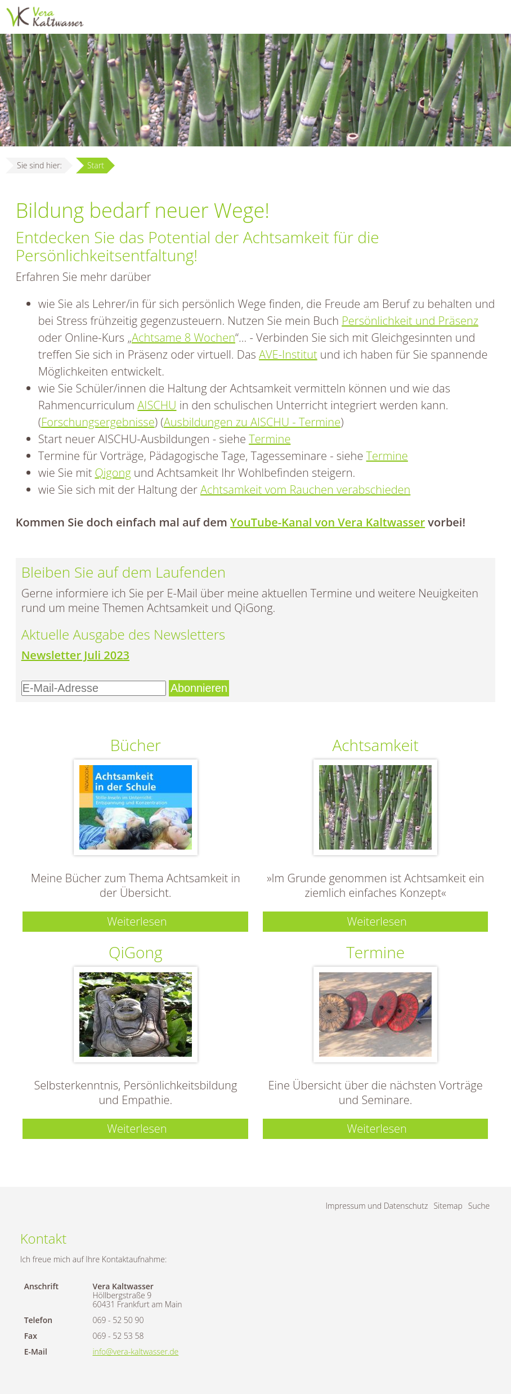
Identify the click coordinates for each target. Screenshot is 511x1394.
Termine (269, 438)
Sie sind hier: (39, 165)
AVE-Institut (288, 354)
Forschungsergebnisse (98, 422)
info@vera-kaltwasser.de (135, 1351)
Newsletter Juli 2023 (75, 655)
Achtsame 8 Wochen (183, 337)
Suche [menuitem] (479, 1205)
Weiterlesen (137, 921)
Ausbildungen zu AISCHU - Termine (252, 422)
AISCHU (156, 405)
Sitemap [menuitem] (447, 1205)
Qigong (113, 472)
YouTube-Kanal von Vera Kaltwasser (327, 522)
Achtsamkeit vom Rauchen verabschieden (305, 489)
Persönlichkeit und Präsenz (410, 320)
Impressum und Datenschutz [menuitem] (377, 1205)
